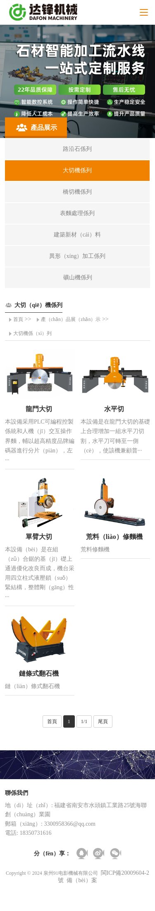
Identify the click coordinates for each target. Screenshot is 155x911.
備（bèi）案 (82, 880)
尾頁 (103, 721)
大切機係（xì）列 (32, 333)
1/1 (84, 721)
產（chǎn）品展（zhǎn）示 (71, 319)
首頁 (18, 319)
